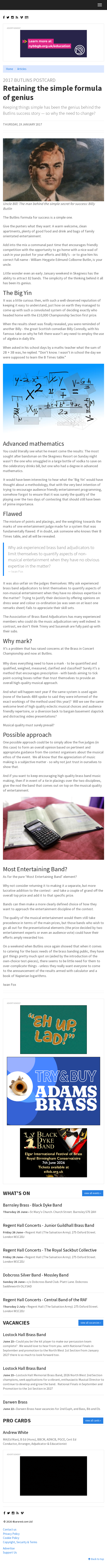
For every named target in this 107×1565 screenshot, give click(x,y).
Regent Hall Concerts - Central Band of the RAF (45, 1299)
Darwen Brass (15, 1402)
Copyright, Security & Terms (20, 1542)
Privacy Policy (11, 1534)
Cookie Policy (11, 1538)
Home (9, 69)
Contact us (9, 1529)
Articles (21, 69)
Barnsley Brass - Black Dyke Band (32, 1205)
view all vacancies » (91, 1322)
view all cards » (93, 1420)
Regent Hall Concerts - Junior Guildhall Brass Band (48, 1225)
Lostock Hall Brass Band (24, 1334)
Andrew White (15, 1432)
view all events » (92, 1193)
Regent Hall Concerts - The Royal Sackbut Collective (50, 1250)
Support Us (10, 1552)
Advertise (9, 1548)
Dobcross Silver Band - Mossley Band (36, 1275)
